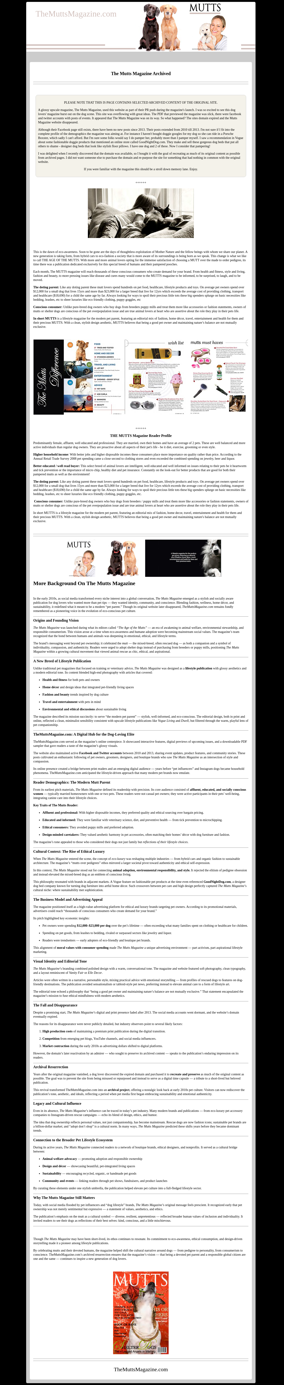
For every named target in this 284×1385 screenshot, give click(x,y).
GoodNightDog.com (152, 142)
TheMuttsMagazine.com (76, 13)
